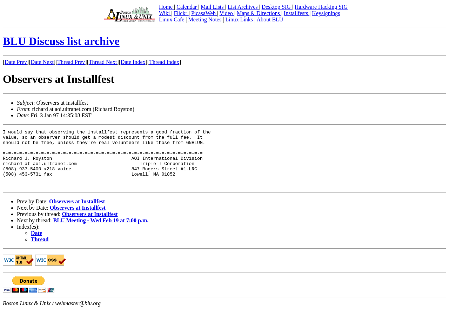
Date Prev (16, 62)
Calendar (187, 7)
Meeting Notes (205, 19)
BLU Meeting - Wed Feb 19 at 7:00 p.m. (101, 232)
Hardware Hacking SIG (321, 7)
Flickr (181, 13)
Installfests (296, 13)
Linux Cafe (172, 19)
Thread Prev (71, 62)
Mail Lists (213, 7)
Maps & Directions (259, 13)
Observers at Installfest (77, 213)
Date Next (42, 62)
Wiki (165, 13)
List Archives (243, 7)
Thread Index (164, 62)
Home (166, 7)
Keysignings (326, 13)
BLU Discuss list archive (61, 41)
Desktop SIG (277, 7)
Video (227, 13)
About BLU (269, 19)
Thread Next (103, 62)
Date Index (133, 62)
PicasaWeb (204, 13)
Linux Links (239, 19)
